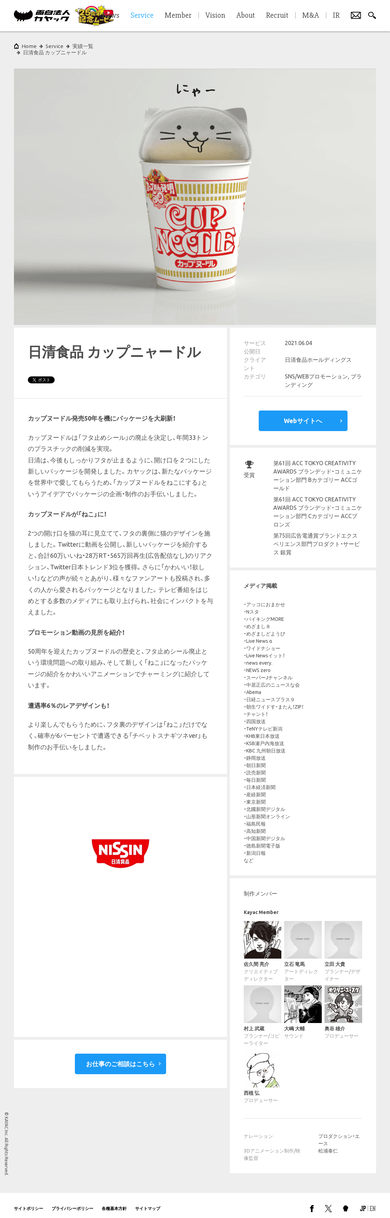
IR (336, 15)
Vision (215, 15)
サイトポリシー (28, 1202)
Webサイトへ (303, 414)
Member (178, 15)
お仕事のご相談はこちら (120, 1057)
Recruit (277, 15)
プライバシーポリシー (72, 1202)
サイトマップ (147, 1202)
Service (54, 46)
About (245, 15)
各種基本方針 (114, 1202)
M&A (310, 15)
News (110, 15)
